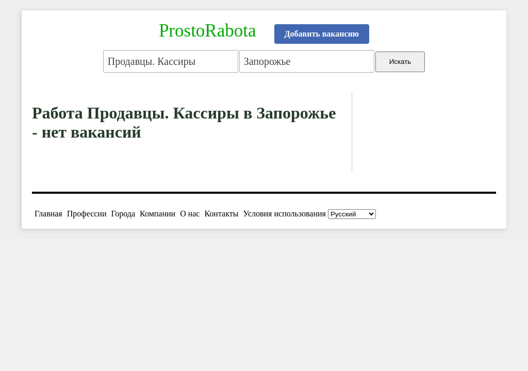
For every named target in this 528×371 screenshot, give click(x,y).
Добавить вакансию (322, 33)
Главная (48, 213)
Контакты (221, 213)
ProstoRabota (207, 31)
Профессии (87, 213)
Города (123, 213)
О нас (190, 213)
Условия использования (284, 213)
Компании (157, 213)
